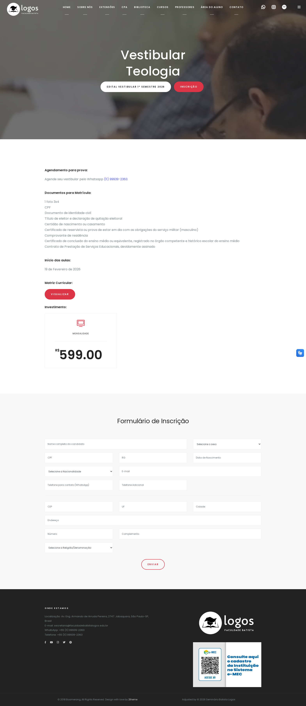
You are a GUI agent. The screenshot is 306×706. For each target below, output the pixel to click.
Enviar (153, 564)
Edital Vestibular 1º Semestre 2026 (136, 86)
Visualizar (60, 294)
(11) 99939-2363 (115, 179)
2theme (132, 699)
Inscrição (188, 86)
